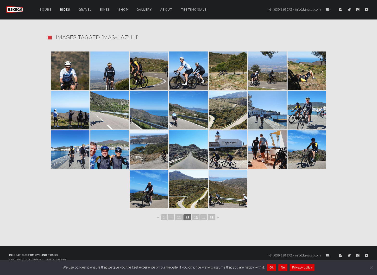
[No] (371, 267)
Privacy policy (302, 267)
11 (179, 217)
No (283, 267)
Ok (272, 267)
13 (196, 217)
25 (212, 217)
